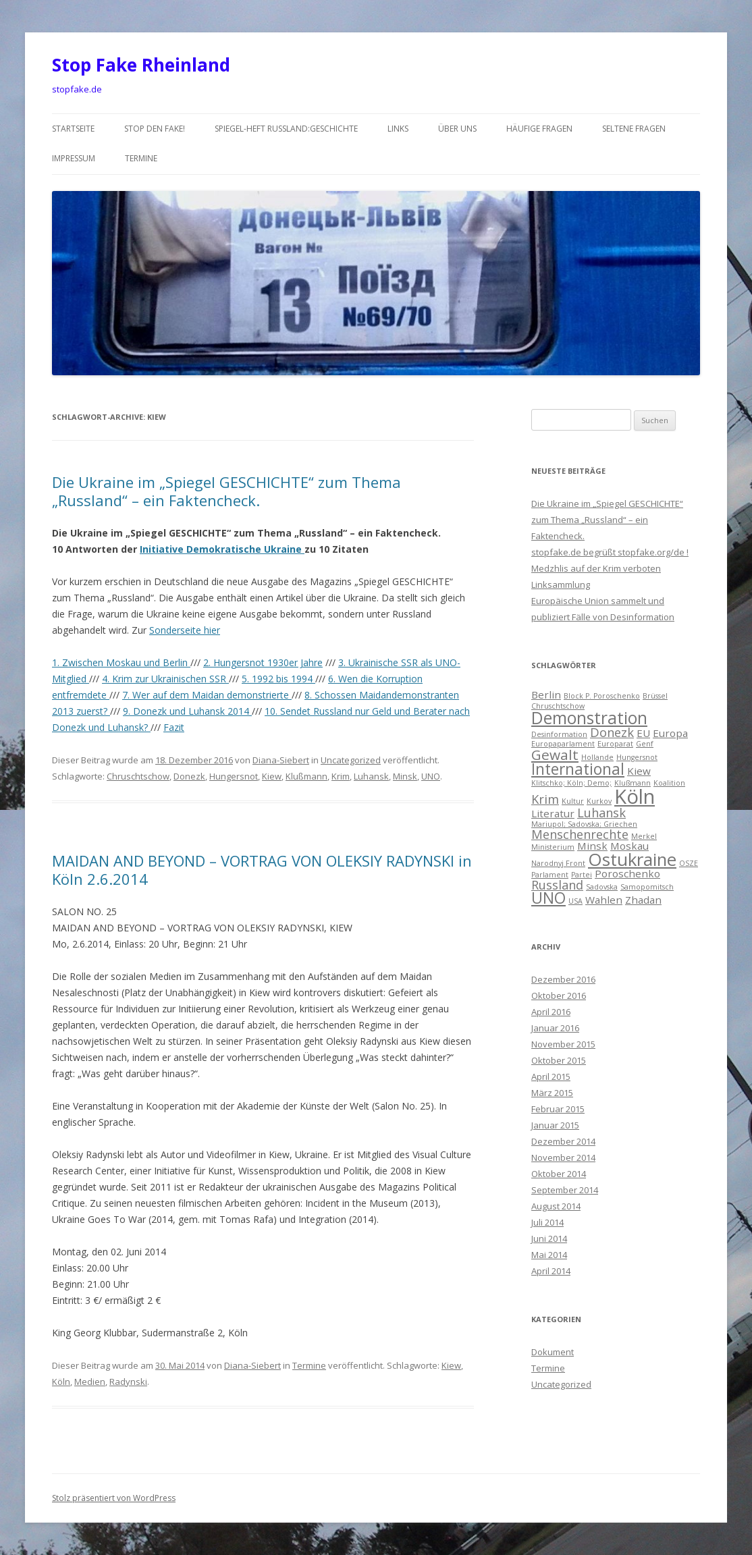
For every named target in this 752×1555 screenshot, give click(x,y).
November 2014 (563, 1157)
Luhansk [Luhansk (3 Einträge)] (601, 812)
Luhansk (371, 776)
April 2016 (550, 1012)
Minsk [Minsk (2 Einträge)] (592, 845)
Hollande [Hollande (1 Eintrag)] (597, 757)
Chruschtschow (138, 776)
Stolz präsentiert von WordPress (114, 1498)
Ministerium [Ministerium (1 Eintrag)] (552, 847)
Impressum (73, 158)
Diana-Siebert (280, 760)
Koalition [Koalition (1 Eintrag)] (669, 783)
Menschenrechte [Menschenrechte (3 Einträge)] (579, 834)
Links (397, 128)
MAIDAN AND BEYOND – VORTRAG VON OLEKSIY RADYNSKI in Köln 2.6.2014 (262, 869)
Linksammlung (560, 584)
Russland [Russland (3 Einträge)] (557, 885)
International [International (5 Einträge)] (577, 769)
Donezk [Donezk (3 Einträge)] (612, 732)
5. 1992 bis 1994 (278, 678)
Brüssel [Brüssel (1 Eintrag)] (655, 696)
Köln (61, 1381)
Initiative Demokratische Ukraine (222, 549)
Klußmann (306, 776)
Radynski (128, 1381)
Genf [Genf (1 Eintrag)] (644, 743)
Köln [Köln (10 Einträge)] (634, 796)
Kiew (271, 776)
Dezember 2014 (563, 1141)
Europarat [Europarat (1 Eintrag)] (615, 743)
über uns (457, 128)
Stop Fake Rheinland (141, 65)
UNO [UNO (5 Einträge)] (548, 898)
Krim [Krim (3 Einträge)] (545, 799)
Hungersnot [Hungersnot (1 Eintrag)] (636, 757)
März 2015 (552, 1093)
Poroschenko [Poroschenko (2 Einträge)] (627, 873)
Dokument (552, 1352)
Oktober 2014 (558, 1174)
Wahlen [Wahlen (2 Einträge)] (603, 899)
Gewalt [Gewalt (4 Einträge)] (555, 754)
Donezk (189, 776)
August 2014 (556, 1206)
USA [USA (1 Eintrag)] (575, 901)
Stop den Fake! (154, 128)
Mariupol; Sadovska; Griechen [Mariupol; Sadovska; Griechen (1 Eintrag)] (584, 824)
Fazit (173, 727)
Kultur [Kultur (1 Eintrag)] (573, 801)
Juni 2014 (549, 1238)
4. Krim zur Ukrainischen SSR (165, 678)
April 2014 (550, 1271)
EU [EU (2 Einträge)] (643, 733)
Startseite (73, 128)
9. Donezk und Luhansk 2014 (187, 711)
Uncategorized (351, 760)
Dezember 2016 (563, 979)
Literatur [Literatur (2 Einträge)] (552, 813)
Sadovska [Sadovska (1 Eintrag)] (602, 887)
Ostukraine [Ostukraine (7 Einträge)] (632, 859)
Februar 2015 (558, 1109)
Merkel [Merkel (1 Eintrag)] (644, 836)
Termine (141, 158)
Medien (89, 1381)
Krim (340, 776)
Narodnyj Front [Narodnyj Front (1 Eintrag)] (558, 863)
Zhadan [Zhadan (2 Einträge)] (643, 899)
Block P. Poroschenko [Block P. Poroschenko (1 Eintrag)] (602, 696)
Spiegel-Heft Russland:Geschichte (286, 128)
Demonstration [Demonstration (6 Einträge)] (589, 718)
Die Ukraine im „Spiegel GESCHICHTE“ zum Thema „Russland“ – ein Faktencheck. (226, 491)
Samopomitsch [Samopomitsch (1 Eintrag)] (647, 887)
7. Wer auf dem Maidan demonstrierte (207, 694)
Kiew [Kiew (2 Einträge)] (639, 771)
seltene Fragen (634, 128)
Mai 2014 (549, 1255)
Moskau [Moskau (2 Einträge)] (629, 845)
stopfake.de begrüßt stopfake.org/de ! (610, 552)
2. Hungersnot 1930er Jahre (263, 662)
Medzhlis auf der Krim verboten (596, 568)
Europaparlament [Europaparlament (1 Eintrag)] (563, 743)
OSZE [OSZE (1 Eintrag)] (688, 863)
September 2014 (564, 1190)
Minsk (405, 776)
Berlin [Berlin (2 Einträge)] (546, 694)
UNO (430, 776)
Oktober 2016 (558, 995)
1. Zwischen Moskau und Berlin (121, 662)
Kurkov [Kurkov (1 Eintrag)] (599, 801)
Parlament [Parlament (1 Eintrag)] (549, 874)
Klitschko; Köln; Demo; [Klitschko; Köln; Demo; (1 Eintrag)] (571, 783)
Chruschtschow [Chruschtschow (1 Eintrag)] (558, 706)
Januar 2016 (555, 1028)
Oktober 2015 (558, 1060)
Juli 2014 (547, 1222)
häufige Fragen (539, 128)
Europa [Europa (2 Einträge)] (670, 733)
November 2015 (563, 1044)
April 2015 (550, 1076)
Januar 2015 (555, 1125)
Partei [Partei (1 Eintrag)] (581, 874)
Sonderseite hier (184, 630)
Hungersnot (233, 776)
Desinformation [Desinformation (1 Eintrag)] (559, 734)
